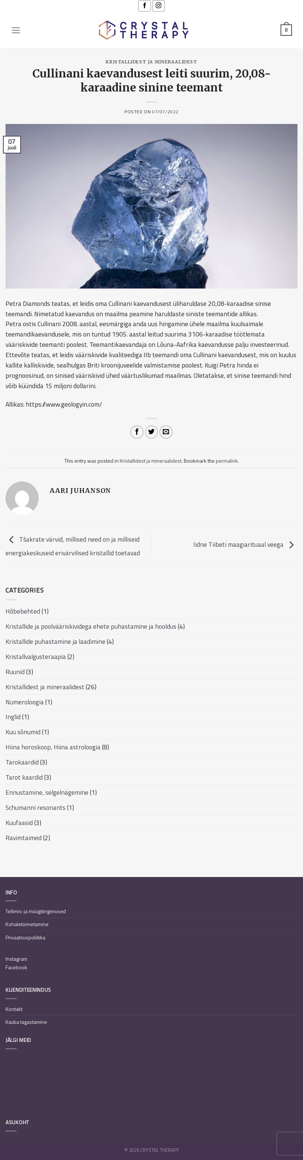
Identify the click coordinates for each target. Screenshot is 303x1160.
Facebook (16, 967)
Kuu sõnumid (23, 732)
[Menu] (16, 30)
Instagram (16, 959)
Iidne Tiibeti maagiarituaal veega (245, 545)
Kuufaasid (19, 823)
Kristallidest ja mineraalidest (151, 62)
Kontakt (14, 1009)
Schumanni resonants (36, 807)
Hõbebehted (23, 611)
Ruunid (15, 672)
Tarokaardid (22, 762)
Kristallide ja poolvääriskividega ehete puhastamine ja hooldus (91, 626)
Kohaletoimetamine (27, 924)
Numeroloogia (25, 702)
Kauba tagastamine (26, 1022)
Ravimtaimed (24, 838)
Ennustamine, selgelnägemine (47, 792)
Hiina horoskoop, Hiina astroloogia (53, 747)
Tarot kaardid (24, 777)
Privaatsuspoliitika (25, 937)
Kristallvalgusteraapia (36, 657)
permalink (227, 461)
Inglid (13, 717)
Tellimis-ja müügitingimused (36, 911)
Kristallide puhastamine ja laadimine (55, 641)
